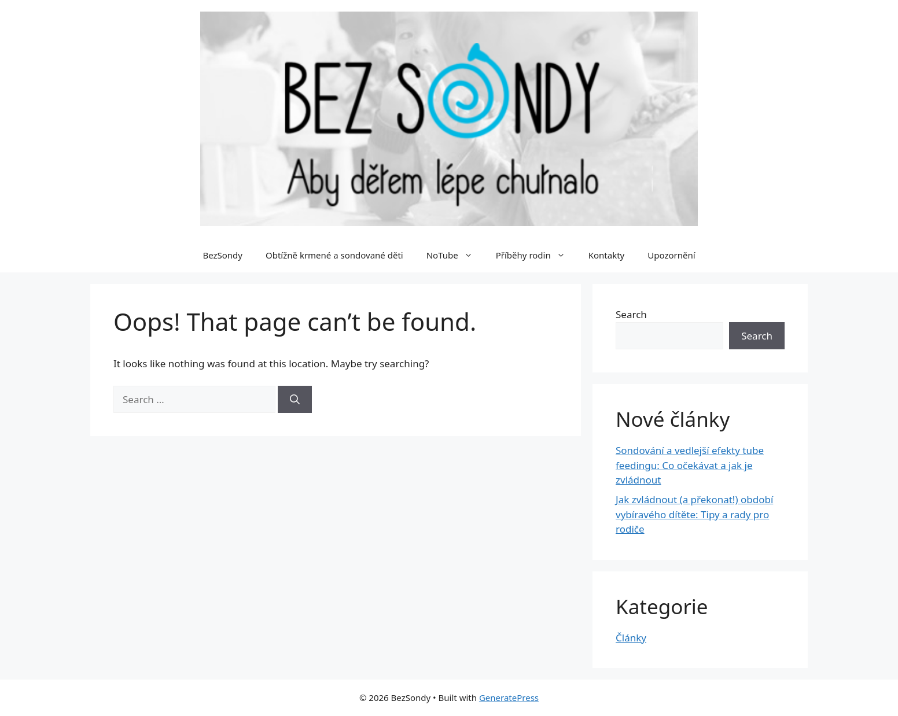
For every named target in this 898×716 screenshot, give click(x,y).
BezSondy (222, 255)
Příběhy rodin (536, 255)
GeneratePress (509, 697)
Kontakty (606, 255)
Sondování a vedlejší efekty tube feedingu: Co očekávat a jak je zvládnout (690, 465)
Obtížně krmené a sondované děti (334, 255)
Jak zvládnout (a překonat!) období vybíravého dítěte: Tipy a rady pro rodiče (694, 514)
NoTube (455, 255)
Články (631, 637)
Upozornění (671, 255)
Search (631, 314)
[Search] (295, 400)
